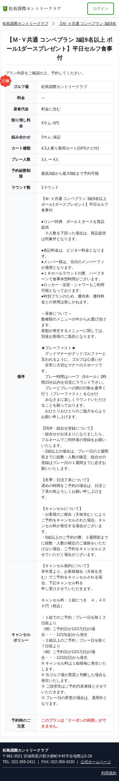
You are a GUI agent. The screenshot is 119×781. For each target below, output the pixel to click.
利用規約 (108, 773)
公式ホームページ (96, 762)
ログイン (100, 8)
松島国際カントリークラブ (25, 23)
